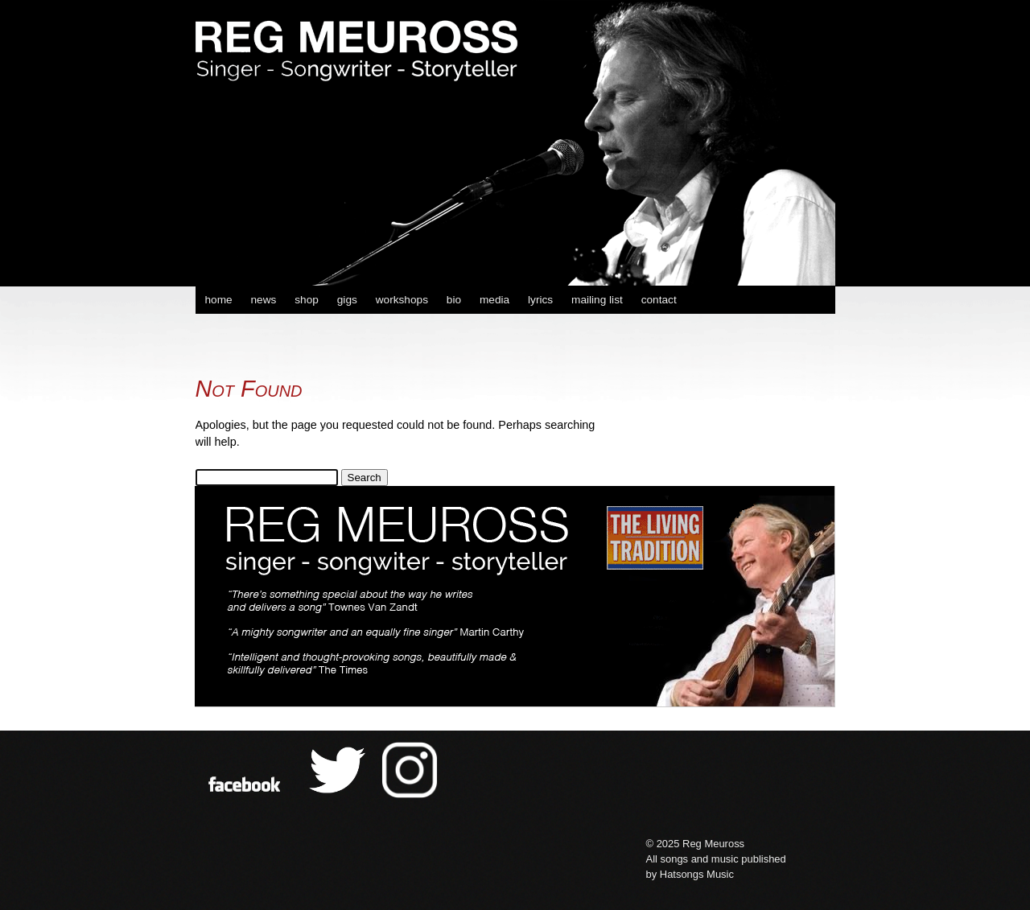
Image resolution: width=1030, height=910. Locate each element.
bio (454, 300)
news (263, 300)
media (494, 300)
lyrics (540, 300)
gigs (347, 300)
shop (307, 300)
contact (659, 300)
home (218, 300)
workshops (402, 300)
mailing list (597, 300)
